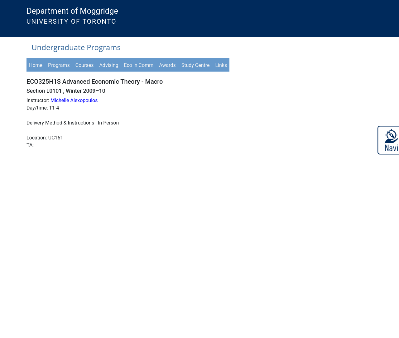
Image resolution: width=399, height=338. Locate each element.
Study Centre (195, 65)
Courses (84, 65)
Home (35, 65)
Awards (167, 65)
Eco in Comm (139, 65)
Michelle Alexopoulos (74, 100)
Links (221, 65)
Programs (59, 65)
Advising (108, 65)
